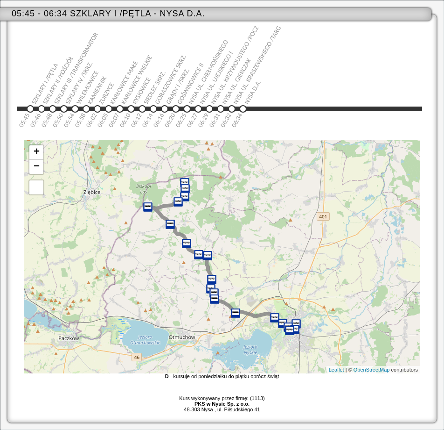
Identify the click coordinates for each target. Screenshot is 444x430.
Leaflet (336, 370)
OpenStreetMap (372, 370)
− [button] (37, 167)
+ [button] (37, 152)
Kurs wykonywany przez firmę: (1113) (221, 401)
